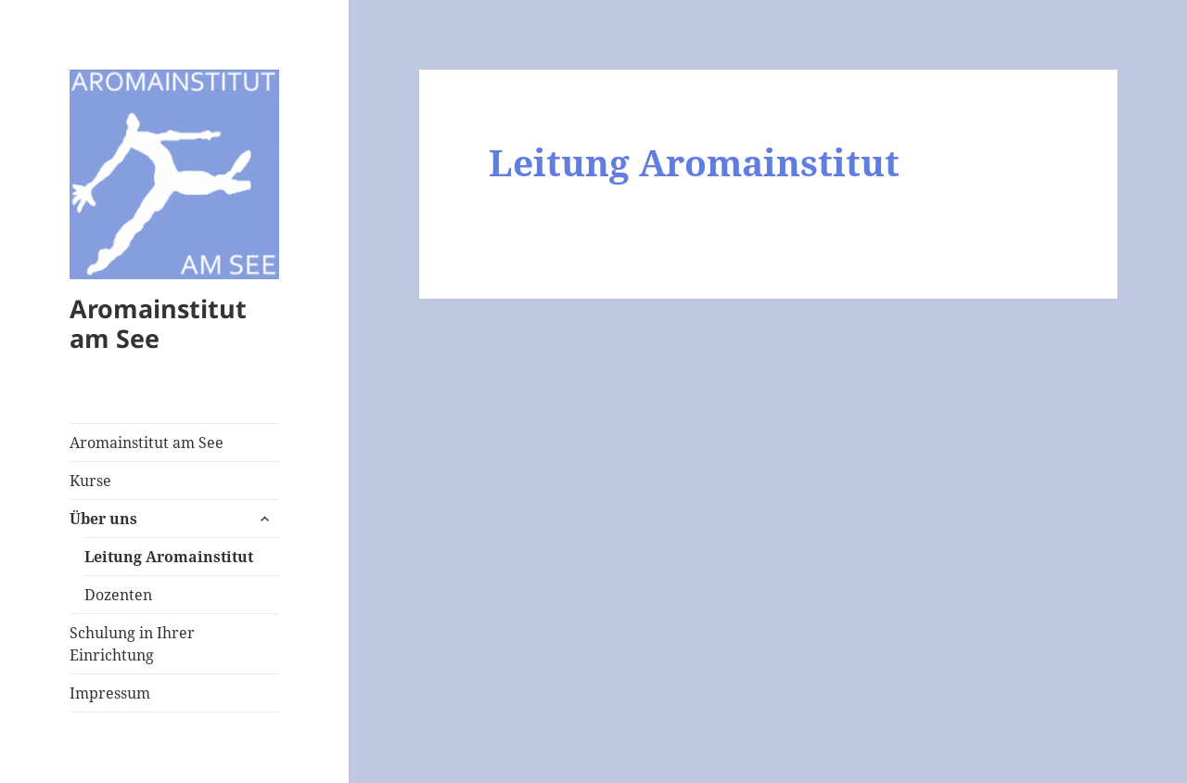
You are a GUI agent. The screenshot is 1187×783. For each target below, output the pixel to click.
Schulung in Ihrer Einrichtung (132, 644)
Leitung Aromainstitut (168, 556)
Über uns (103, 518)
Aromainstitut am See (158, 323)
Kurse (90, 480)
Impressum (110, 693)
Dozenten (118, 594)
